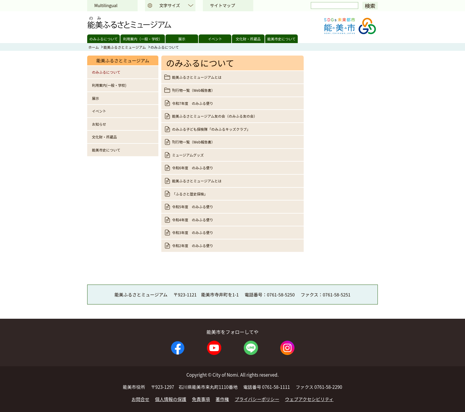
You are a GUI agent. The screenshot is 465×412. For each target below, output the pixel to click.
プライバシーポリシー (257, 399)
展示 (181, 38)
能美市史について (281, 38)
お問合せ (140, 399)
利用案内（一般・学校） (142, 38)
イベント (215, 38)
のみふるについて (103, 38)
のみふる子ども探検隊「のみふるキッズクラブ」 (211, 129)
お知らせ (99, 124)
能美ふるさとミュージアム (124, 47)
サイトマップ (222, 5)
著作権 (222, 399)
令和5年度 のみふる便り (192, 206)
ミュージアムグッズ (188, 154)
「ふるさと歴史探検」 (190, 193)
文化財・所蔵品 (248, 38)
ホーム (93, 47)
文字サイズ (169, 5)
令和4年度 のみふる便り (192, 219)
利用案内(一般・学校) (109, 85)
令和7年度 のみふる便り (192, 103)
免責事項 (201, 399)
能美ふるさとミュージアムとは (197, 77)
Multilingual (105, 5)
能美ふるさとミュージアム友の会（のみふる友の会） (214, 116)
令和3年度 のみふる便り (192, 232)
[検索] (334, 5)
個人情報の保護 (170, 399)
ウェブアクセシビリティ (309, 399)
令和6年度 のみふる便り (192, 167)
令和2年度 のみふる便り (194, 245)
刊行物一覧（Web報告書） (193, 90)
